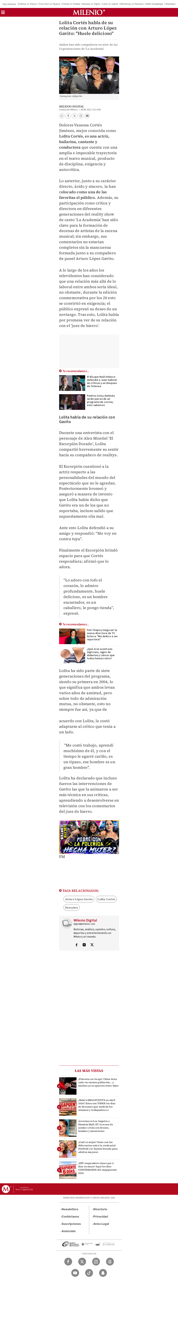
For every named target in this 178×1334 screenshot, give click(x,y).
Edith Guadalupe (154, 4)
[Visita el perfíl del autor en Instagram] (84, 945)
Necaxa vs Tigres (91, 4)
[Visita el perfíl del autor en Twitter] (92, 945)
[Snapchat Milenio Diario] (103, 1273)
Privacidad (100, 1216)
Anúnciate (69, 1231)
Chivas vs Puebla (71, 4)
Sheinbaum (171, 4)
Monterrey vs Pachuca (132, 4)
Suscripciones (71, 1224)
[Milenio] (89, 12)
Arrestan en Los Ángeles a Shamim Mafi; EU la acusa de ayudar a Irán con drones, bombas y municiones (95, 1126)
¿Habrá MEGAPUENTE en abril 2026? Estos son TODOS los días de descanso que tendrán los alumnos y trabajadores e (97, 1105)
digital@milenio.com (84, 924)
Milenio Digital (71, 106)
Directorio (100, 1209)
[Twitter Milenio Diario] (82, 1262)
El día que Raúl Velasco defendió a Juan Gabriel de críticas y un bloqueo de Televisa (102, 381)
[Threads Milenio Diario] (110, 1262)
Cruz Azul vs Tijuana (49, 4)
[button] (3, 13)
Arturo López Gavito (79, 899)
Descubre (71, 907)
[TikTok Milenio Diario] (89, 1273)
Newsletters (70, 1209)
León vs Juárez (110, 4)
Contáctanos (70, 1216)
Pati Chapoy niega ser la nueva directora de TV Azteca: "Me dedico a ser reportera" (102, 634)
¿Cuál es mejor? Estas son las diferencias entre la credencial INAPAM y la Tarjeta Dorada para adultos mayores (98, 1147)
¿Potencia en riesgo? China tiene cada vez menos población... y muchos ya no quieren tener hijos (98, 1082)
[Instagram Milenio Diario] (96, 1262)
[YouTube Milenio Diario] (75, 1273)
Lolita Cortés (106, 899)
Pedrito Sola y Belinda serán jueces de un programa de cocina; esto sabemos (101, 400)
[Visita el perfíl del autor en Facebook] (76, 945)
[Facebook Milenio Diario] (68, 1262)
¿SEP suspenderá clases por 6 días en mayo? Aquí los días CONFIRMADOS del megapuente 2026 (97, 1168)
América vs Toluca (27, 4)
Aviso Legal (101, 1224)
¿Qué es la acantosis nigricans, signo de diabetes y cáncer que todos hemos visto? (101, 653)
